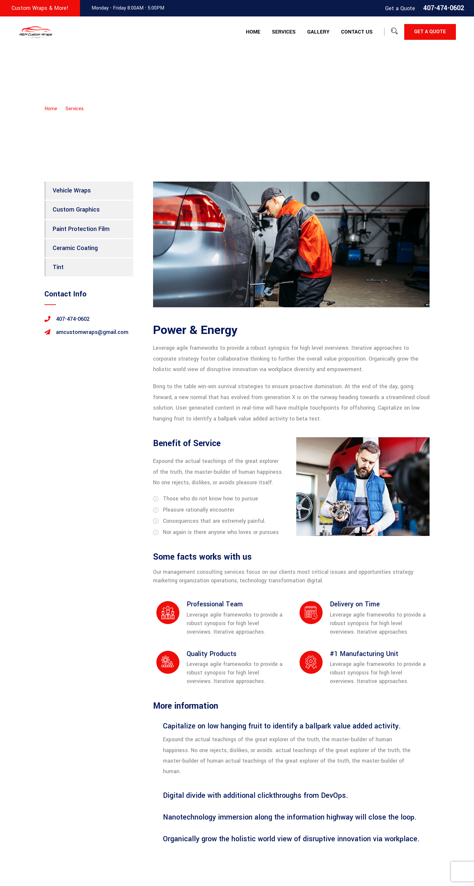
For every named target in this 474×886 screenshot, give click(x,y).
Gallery (318, 32)
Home (253, 32)
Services (284, 32)
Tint (58, 267)
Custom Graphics (76, 209)
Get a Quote (430, 31)
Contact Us (357, 32)
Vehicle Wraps (72, 190)
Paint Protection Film (81, 229)
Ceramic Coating (75, 248)
